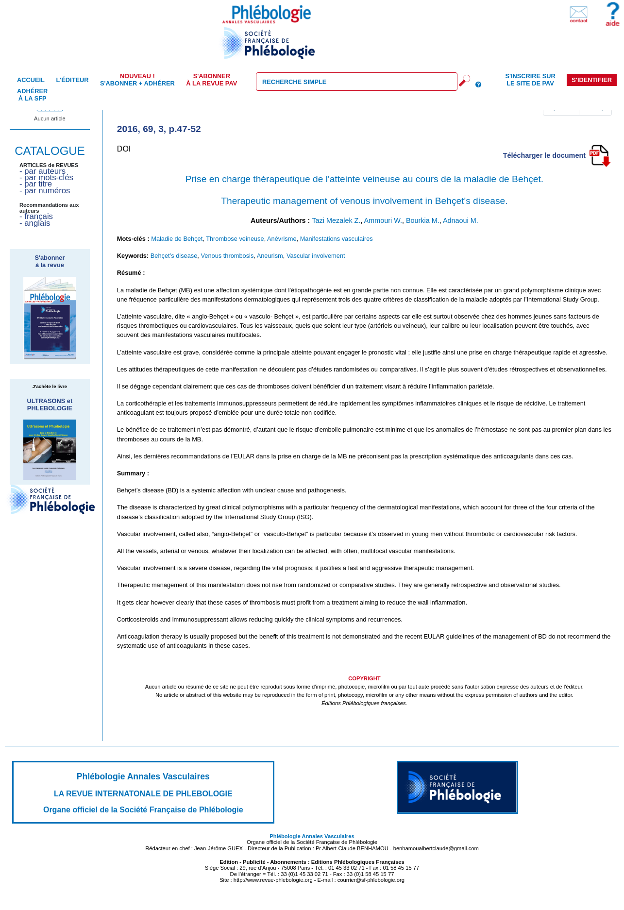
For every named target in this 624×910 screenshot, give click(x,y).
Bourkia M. (422, 220)
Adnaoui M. (460, 220)
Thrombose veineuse (235, 238)
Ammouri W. (383, 220)
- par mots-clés (46, 177)
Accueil (31, 80)
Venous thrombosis (227, 255)
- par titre (35, 183)
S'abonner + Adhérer (137, 79)
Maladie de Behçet (176, 238)
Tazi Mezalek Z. (336, 220)
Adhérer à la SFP (32, 94)
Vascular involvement (316, 255)
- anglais (34, 223)
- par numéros (44, 190)
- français (36, 216)
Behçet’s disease (174, 255)
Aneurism (270, 255)
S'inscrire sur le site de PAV (530, 79)
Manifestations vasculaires (336, 238)
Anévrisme (281, 238)
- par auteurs (42, 171)
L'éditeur (72, 80)
